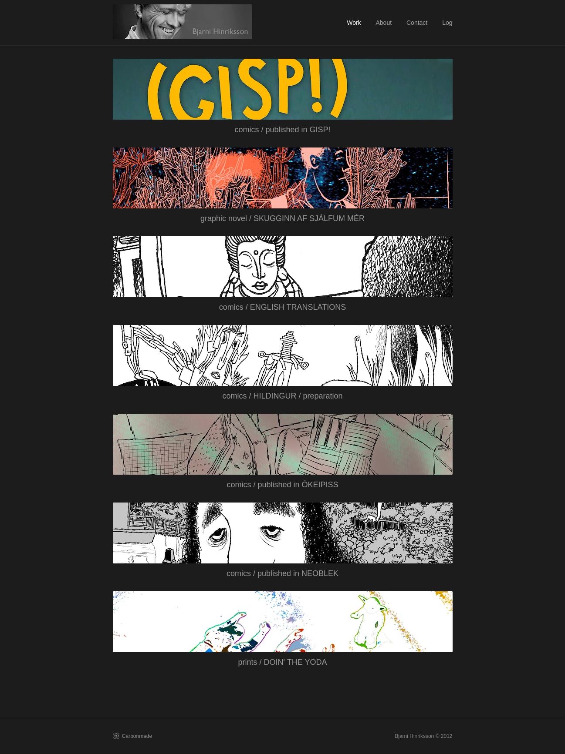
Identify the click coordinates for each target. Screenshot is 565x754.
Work (354, 22)
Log (447, 22)
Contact (416, 22)
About (384, 22)
